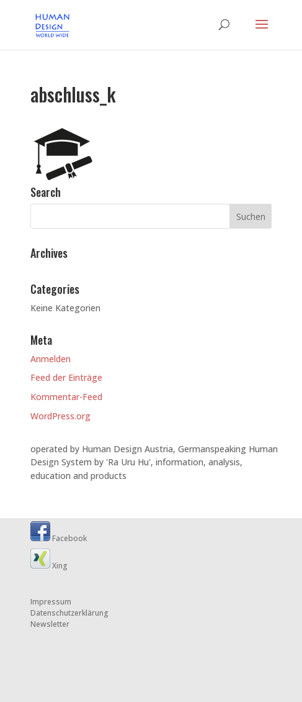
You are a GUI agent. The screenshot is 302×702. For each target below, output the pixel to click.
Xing (49, 565)
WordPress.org (60, 416)
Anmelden (50, 359)
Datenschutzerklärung (69, 613)
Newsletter (49, 624)
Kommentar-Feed (66, 397)
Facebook (58, 538)
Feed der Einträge (66, 377)
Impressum (50, 601)
